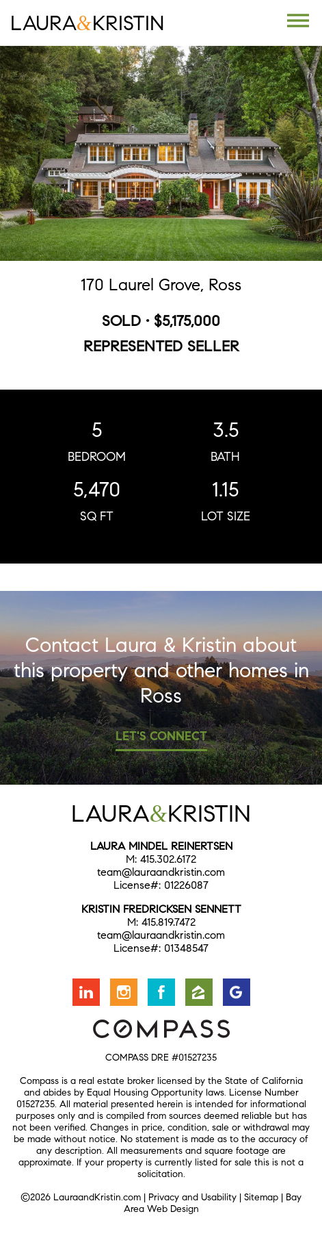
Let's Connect (161, 736)
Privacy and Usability (192, 1197)
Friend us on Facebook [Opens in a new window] (161, 992)
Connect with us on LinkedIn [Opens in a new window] (86, 992)
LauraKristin (87, 23)
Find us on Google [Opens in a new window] (236, 992)
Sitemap (261, 1197)
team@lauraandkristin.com (161, 872)
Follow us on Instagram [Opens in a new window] (123, 992)
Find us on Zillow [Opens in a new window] (199, 992)
